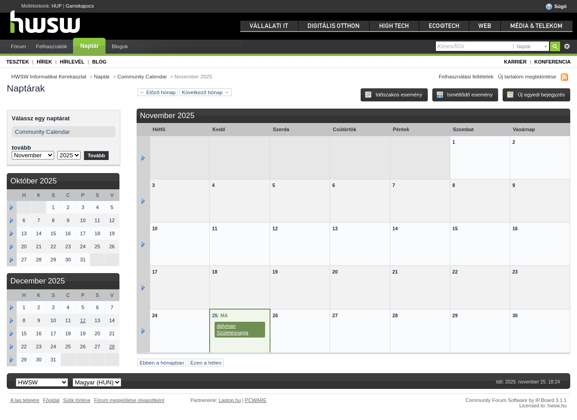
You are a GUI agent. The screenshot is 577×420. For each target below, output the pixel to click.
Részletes (566, 46)
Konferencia (552, 61)
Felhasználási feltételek (466, 76)
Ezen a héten (205, 362)
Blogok (120, 46)
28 (111, 346)
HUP (57, 6)
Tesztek (17, 61)
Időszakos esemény (393, 94)
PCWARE (255, 400)
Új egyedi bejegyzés (536, 94)
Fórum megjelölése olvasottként (129, 400)
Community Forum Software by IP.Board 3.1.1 (516, 400)
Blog (99, 61)
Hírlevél (72, 61)
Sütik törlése (77, 400)
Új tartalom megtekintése (527, 76)
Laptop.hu (230, 400)
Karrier (515, 61)
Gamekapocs (80, 6)
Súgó (556, 6)
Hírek (44, 61)
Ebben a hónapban (162, 362)
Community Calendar (142, 76)
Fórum (18, 46)
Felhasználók (51, 46)
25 (215, 315)
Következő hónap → (205, 92)
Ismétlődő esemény (464, 94)
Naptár (89, 45)
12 (83, 320)
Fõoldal (51, 400)
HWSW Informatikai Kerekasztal (48, 76)
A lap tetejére (25, 400)
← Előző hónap (158, 92)
